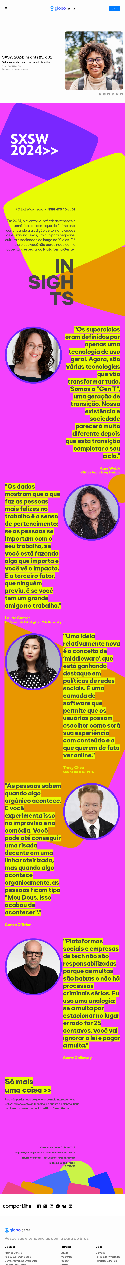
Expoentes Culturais (15, 1230)
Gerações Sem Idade (16, 1238)
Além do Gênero (13, 1213)
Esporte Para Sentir (15, 1226)
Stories (64, 1226)
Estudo (64, 1213)
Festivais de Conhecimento (15, 69)
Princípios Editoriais (106, 1222)
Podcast (64, 1222)
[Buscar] (109, 8)
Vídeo (63, 1234)
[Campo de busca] (113, 8)
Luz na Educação (14, 1242)
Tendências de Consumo (18, 1246)
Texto (63, 1230)
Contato (100, 1213)
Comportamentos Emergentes (21, 1222)
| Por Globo (18, 66)
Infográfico (66, 1217)
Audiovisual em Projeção (18, 1217)
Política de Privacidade (108, 1217)
